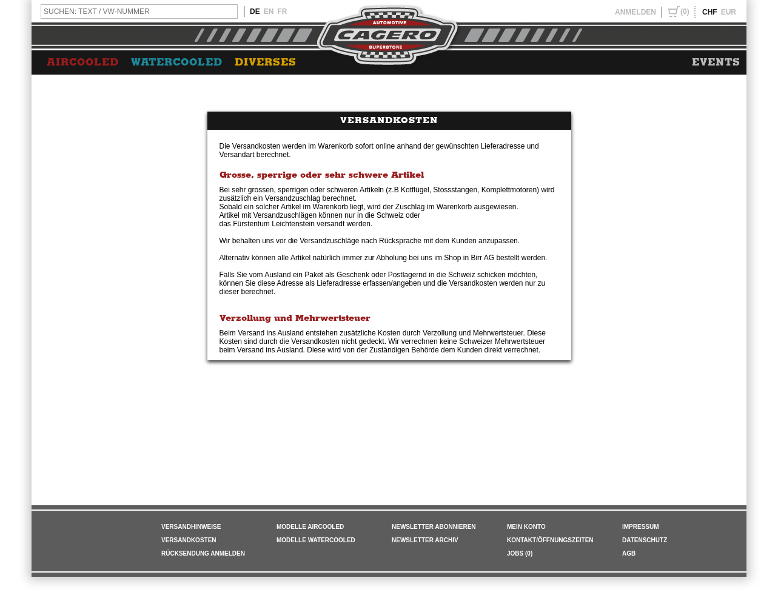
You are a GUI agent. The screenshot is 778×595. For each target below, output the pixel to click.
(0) (684, 11)
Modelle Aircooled (310, 526)
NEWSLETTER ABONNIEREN (434, 526)
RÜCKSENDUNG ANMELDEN (203, 553)
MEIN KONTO (526, 526)
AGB (628, 553)
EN (269, 11)
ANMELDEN (635, 12)
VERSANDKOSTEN (188, 540)
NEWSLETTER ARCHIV (425, 540)
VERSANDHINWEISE (191, 526)
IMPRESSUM (640, 526)
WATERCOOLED (177, 62)
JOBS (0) (519, 553)
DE (255, 11)
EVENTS (716, 62)
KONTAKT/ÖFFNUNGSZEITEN (550, 540)
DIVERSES (266, 62)
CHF (709, 12)
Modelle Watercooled (316, 540)
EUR (728, 12)
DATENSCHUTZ (644, 540)
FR (282, 11)
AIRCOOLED (83, 62)
